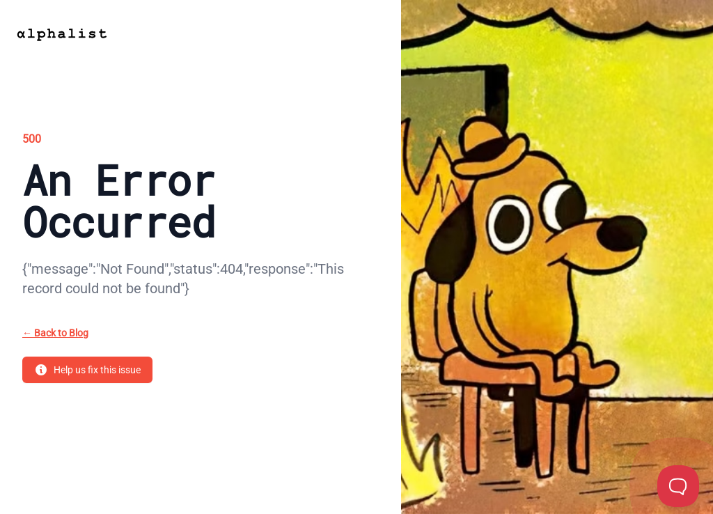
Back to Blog (55, 332)
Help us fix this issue (87, 370)
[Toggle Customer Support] (678, 486)
